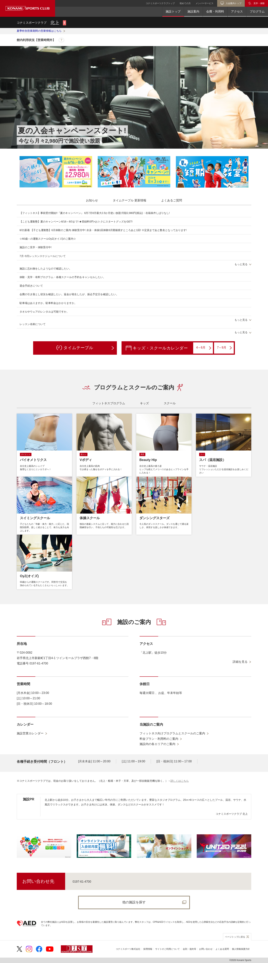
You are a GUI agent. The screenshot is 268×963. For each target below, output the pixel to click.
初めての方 (185, 3)
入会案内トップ (233, 3)
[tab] (92, 200)
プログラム (257, 11)
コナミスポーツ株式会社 (128, 949)
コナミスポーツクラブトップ (160, 3)
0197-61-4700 (82, 881)
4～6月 (203, 348)
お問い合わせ (206, 949)
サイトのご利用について (167, 949)
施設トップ (173, 11)
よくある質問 (222, 949)
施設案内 (193, 11)
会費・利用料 (215, 11)
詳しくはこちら (179, 780)
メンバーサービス (204, 3)
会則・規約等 (189, 949)
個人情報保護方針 (241, 949)
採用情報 (147, 949)
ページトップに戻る (235, 937)
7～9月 (224, 348)
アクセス (237, 11)
